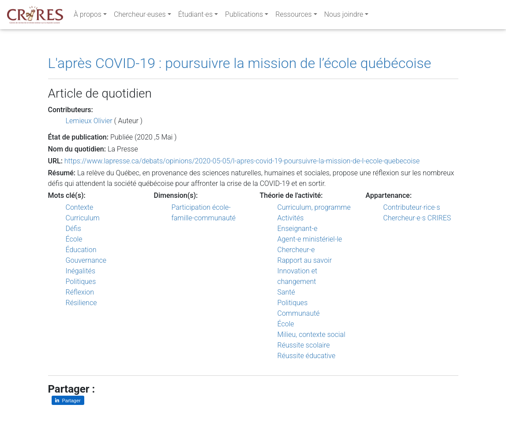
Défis (73, 228)
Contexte (80, 207)
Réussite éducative (306, 356)
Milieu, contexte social (311, 334)
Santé (286, 292)
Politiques (81, 281)
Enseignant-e (297, 228)
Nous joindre (344, 16)
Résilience (81, 303)
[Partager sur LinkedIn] (68, 400)
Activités (290, 218)
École (74, 239)
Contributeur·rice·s (411, 207)
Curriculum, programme (314, 207)
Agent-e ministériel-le (309, 239)
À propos (87, 16)
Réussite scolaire (303, 345)
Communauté (298, 313)
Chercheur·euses (140, 16)
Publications (244, 16)
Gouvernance (86, 260)
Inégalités (81, 271)
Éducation (81, 250)
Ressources (293, 16)
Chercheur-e (296, 250)
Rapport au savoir (304, 260)
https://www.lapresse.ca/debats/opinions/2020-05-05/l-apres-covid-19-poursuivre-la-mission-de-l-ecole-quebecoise (242, 161)
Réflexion (80, 292)
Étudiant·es (195, 16)
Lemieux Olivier (89, 121)
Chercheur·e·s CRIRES (417, 218)
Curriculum (83, 218)
